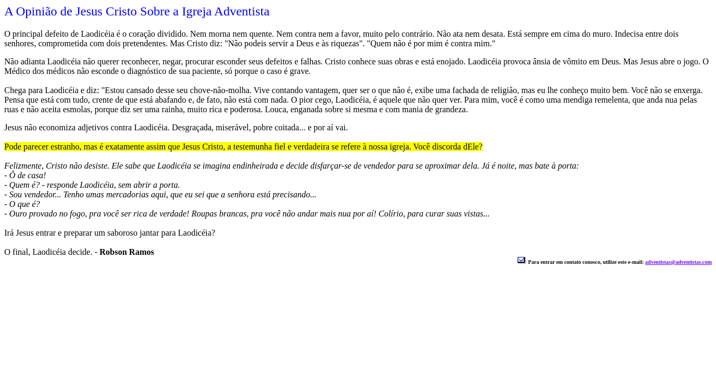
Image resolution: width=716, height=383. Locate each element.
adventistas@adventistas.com (678, 262)
